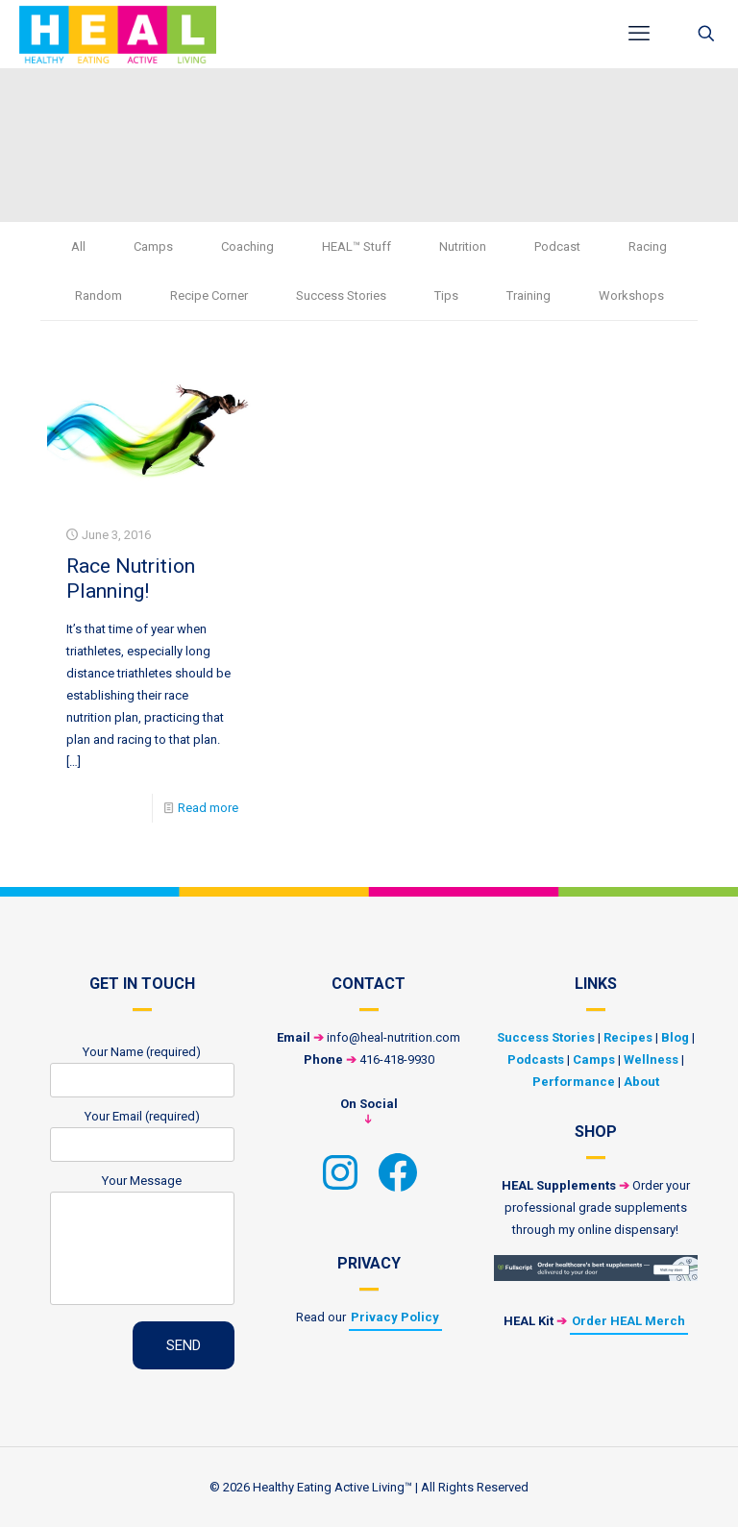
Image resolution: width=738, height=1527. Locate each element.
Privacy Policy (395, 1317)
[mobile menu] (639, 33)
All (78, 246)
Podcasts (535, 1059)
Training (528, 295)
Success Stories (341, 295)
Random (98, 295)
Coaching (247, 246)
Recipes (627, 1037)
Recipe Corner (209, 295)
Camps (153, 246)
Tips (446, 295)
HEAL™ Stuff (356, 246)
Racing (647, 246)
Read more (208, 807)
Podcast (557, 246)
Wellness (651, 1059)
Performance (573, 1081)
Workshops (631, 295)
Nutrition (462, 246)
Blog (675, 1037)
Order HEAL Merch (628, 1321)
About (641, 1081)
